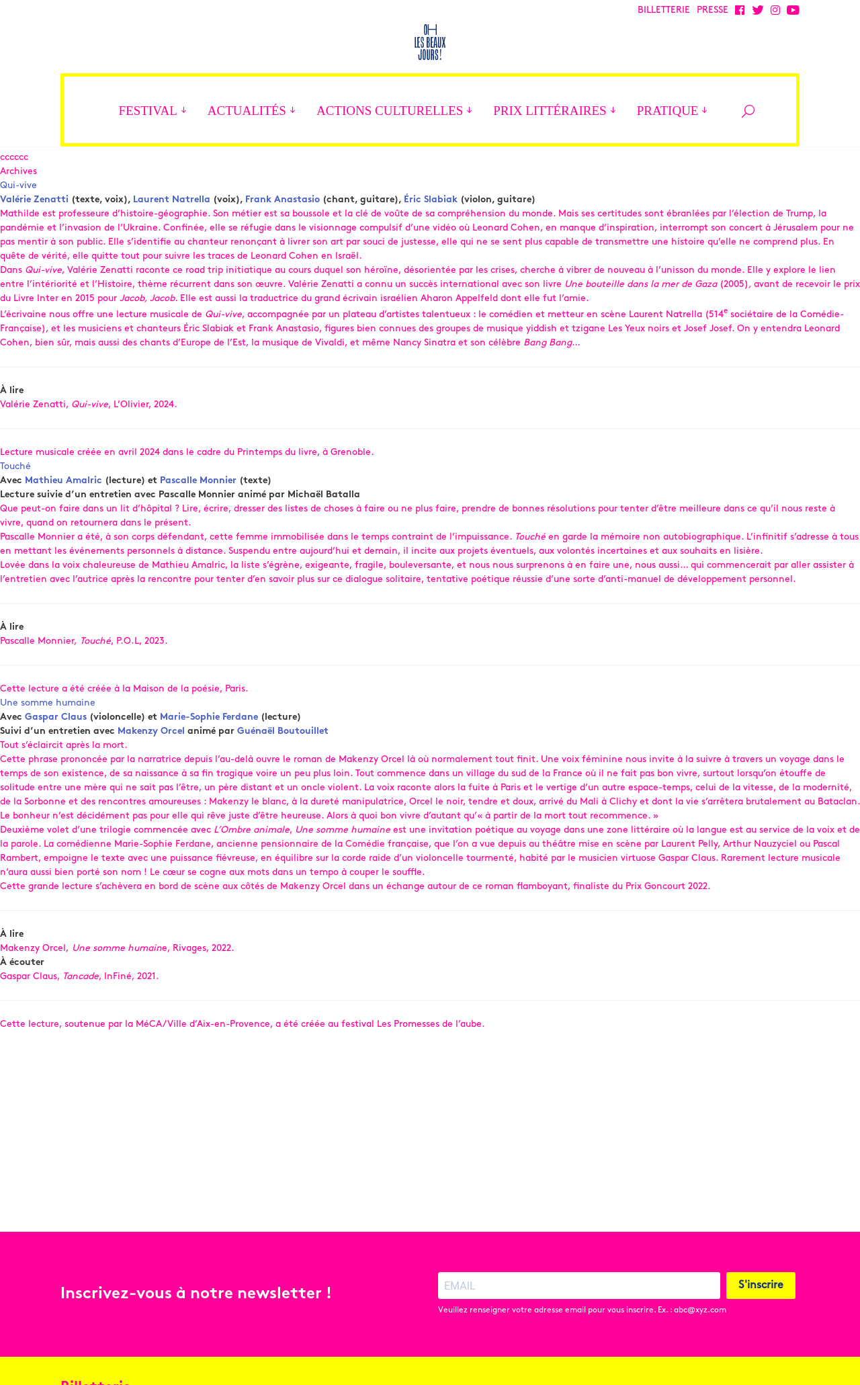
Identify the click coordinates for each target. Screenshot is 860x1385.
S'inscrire (760, 1311)
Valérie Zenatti (34, 251)
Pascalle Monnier (198, 532)
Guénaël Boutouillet (283, 783)
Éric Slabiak (431, 251)
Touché (15, 518)
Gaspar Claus (56, 768)
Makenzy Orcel (151, 783)
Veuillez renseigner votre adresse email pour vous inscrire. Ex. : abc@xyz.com (582, 1337)
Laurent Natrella (171, 251)
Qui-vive (18, 237)
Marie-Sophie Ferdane (209, 768)
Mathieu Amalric (63, 532)
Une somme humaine (47, 754)
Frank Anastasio (282, 251)
